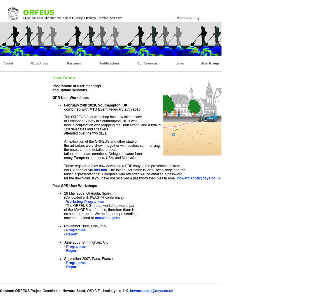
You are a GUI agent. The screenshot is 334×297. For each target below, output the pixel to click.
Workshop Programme (84, 202)
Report (72, 234)
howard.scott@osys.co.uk (198, 178)
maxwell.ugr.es (107, 218)
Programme (76, 230)
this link (100, 170)
